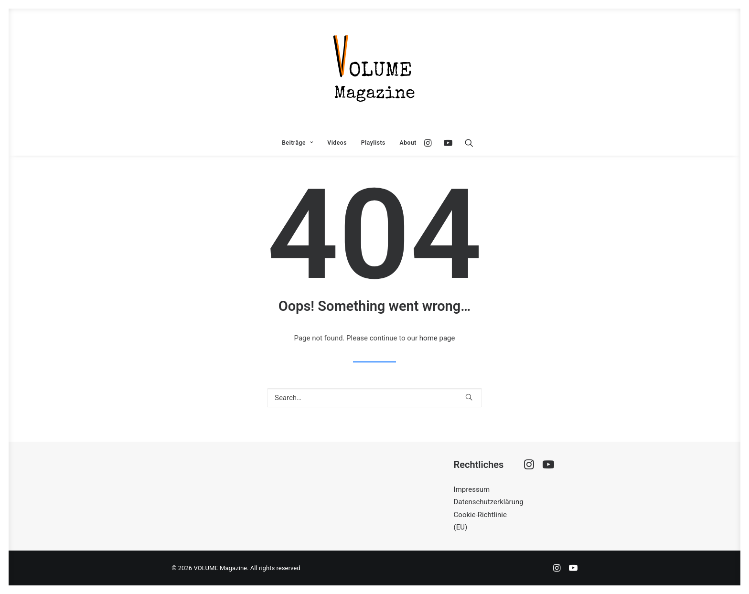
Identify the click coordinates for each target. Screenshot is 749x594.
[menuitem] (297, 143)
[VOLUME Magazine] (374, 69)
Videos (337, 142)
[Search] (374, 397)
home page (437, 338)
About (408, 142)
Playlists (373, 142)
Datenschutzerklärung (489, 502)
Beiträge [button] (297, 142)
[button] (430, 143)
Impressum (472, 489)
